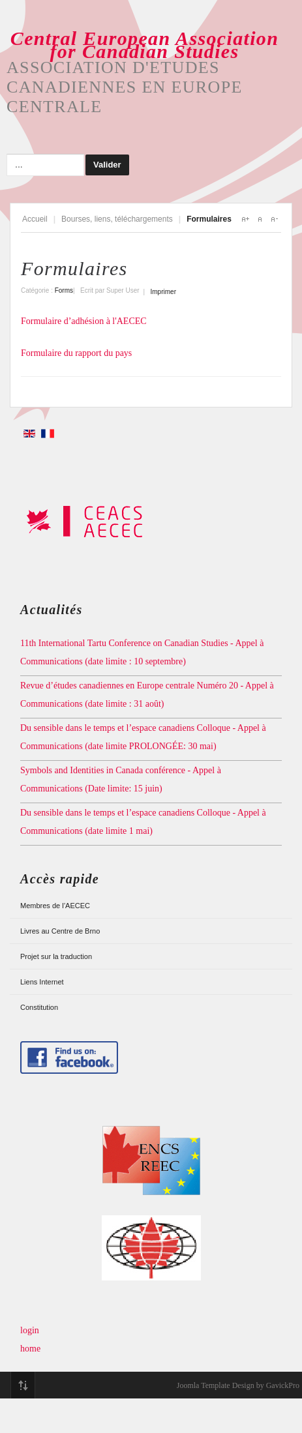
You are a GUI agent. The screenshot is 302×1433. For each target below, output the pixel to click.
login (29, 1330)
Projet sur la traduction (56, 956)
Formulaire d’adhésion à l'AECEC (84, 321)
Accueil (35, 219)
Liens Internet (42, 982)
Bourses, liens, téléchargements (117, 219)
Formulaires (74, 268)
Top (22, 1385)
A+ (245, 219)
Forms (64, 290)
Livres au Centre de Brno (60, 931)
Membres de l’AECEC (55, 905)
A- (274, 219)
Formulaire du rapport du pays (76, 353)
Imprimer (163, 291)
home (30, 1348)
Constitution (39, 1007)
